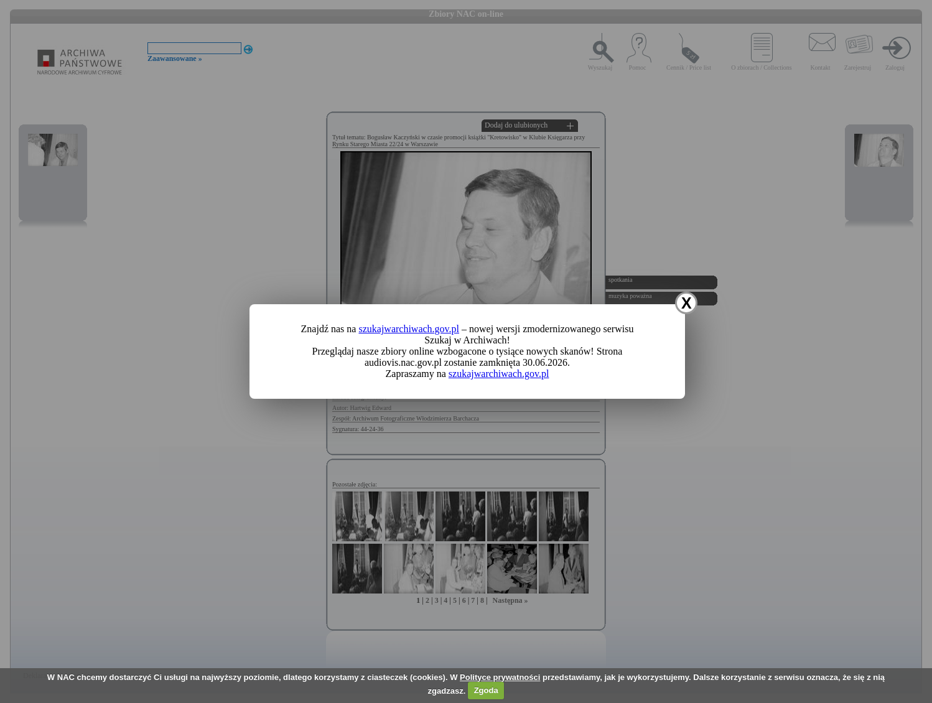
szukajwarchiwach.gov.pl (408, 329)
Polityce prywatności (500, 677)
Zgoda (486, 690)
